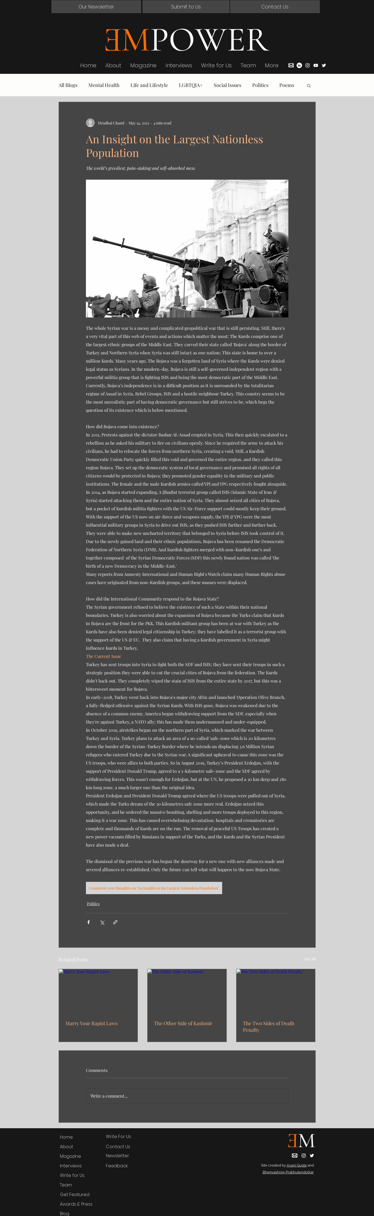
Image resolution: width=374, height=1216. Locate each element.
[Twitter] (324, 65)
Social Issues (227, 85)
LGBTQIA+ (191, 85)
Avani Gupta (297, 1165)
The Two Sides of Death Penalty (268, 1026)
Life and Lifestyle (149, 85)
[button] (96, 6)
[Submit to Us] (186, 6)
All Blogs (68, 85)
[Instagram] (307, 65)
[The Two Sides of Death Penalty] (275, 991)
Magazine (70, 1156)
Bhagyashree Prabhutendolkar (288, 1172)
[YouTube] (315, 65)
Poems (286, 85)
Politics (260, 85)
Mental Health (104, 85)
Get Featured (74, 1194)
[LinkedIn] (299, 65)
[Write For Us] (123, 1137)
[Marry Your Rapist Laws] (98, 991)
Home (66, 1137)
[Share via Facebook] (88, 922)
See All (310, 958)
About (66, 1147)
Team (66, 1185)
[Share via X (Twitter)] (102, 922)
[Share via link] (115, 922)
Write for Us (72, 1175)
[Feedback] (123, 1166)
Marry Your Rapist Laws (91, 1023)
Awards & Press (76, 1204)
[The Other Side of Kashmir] (187, 991)
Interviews (71, 1166)
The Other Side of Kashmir (183, 1023)
